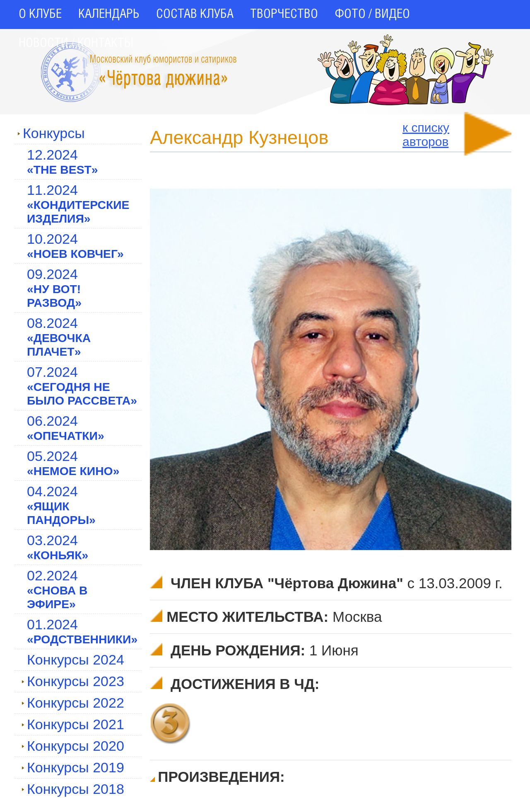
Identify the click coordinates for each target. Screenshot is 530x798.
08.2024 (59, 336)
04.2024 (61, 504)
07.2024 (82, 385)
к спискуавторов (425, 134)
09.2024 (54, 287)
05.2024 (73, 463)
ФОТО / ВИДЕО (372, 14)
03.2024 (57, 547)
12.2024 (62, 161)
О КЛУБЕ (40, 14)
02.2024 (57, 589)
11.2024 (78, 203)
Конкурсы (51, 133)
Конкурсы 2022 (73, 703)
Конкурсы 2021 (73, 724)
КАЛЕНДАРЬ (109, 14)
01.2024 (82, 631)
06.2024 (65, 427)
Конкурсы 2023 (73, 681)
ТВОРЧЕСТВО (284, 14)
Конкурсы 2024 (75, 659)
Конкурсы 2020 (73, 746)
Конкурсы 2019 (73, 767)
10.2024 (75, 245)
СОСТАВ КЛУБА (195, 14)
